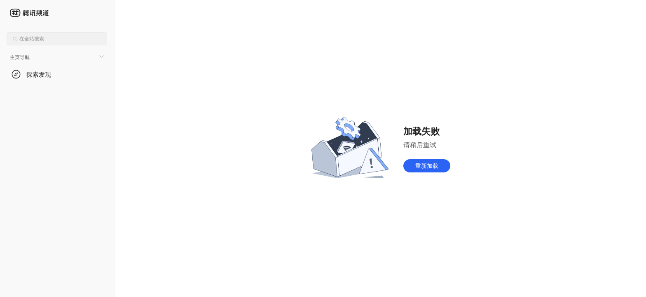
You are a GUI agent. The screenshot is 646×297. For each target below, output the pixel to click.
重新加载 (426, 166)
